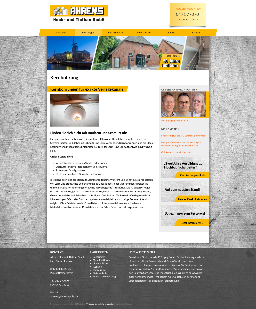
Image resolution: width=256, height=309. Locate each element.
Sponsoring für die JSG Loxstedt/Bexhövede (183, 135)
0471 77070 (62, 280)
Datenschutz (100, 273)
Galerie (171, 32)
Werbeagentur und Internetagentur (99, 304)
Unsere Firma (143, 32)
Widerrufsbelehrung (104, 276)
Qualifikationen (102, 260)
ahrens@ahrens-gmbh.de (64, 296)
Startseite (60, 32)
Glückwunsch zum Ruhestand (176, 152)
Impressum (99, 269)
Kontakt (196, 32)
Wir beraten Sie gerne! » (174, 120)
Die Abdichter (116, 32)
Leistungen (88, 32)
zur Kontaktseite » (187, 19)
